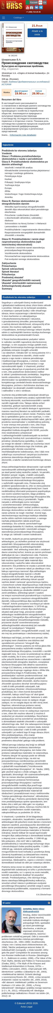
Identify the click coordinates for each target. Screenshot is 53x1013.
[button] (28, 7)
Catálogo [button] (18, 17)
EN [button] (44, 2)
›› (21, 92)
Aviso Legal (26, 1007)
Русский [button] (33, 2)
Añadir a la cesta (37, 33)
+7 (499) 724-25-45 (33, 12)
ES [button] (40, 2)
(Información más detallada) (23, 135)
